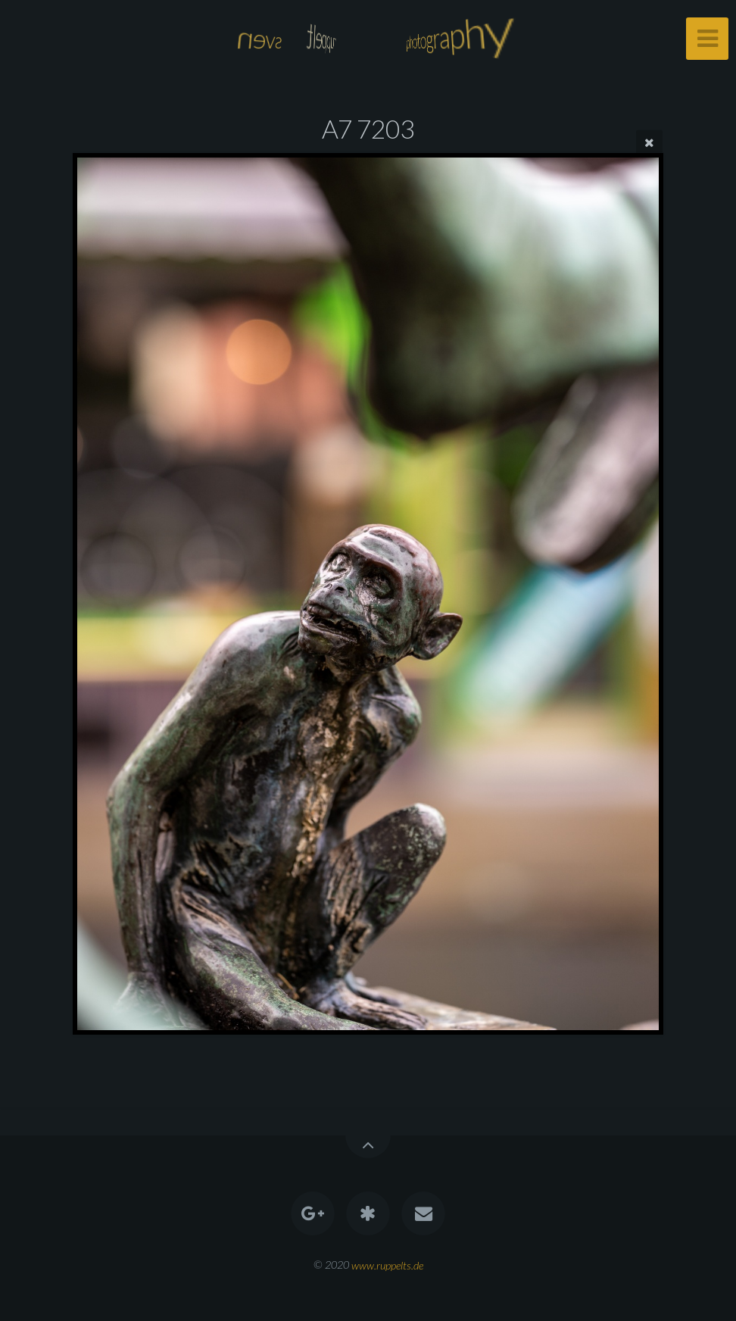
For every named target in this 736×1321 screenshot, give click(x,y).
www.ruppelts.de (387, 1264)
